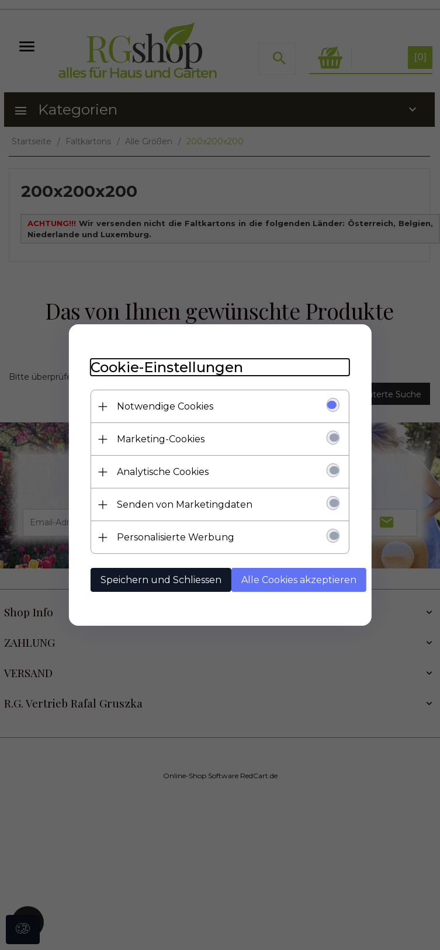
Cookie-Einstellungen (171, 367)
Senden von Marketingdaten (189, 504)
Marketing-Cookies (165, 439)
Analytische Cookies (167, 471)
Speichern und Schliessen (165, 579)
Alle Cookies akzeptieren (303, 579)
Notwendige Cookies (169, 406)
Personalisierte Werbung (179, 537)
